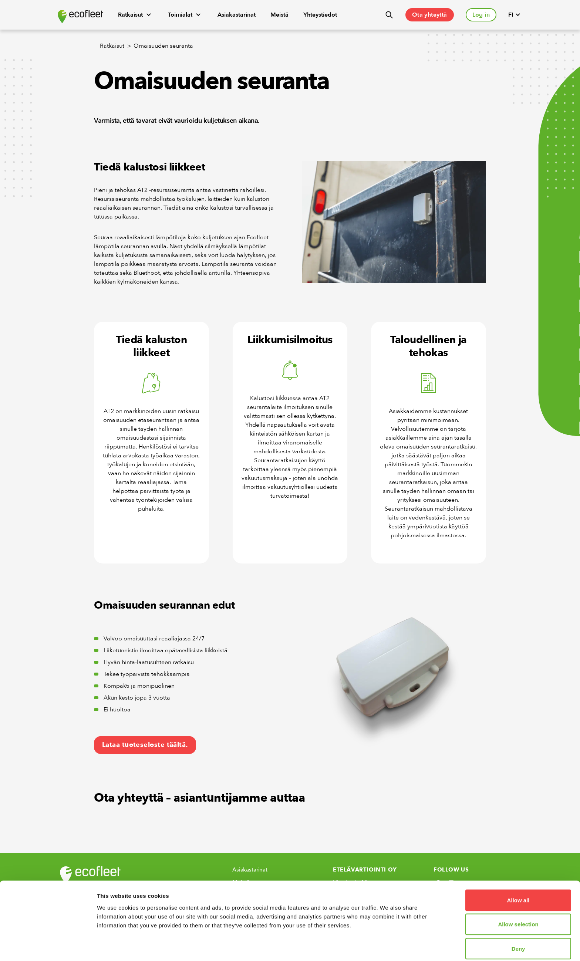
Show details (388, 946)
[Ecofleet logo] (80, 16)
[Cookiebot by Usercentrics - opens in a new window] (48, 946)
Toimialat (185, 14)
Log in (481, 15)
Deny (518, 918)
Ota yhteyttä (429, 15)
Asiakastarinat (237, 15)
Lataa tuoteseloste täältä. (145, 744)
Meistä (279, 15)
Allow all (518, 870)
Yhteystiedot (320, 15)
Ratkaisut (135, 14)
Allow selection (518, 894)
